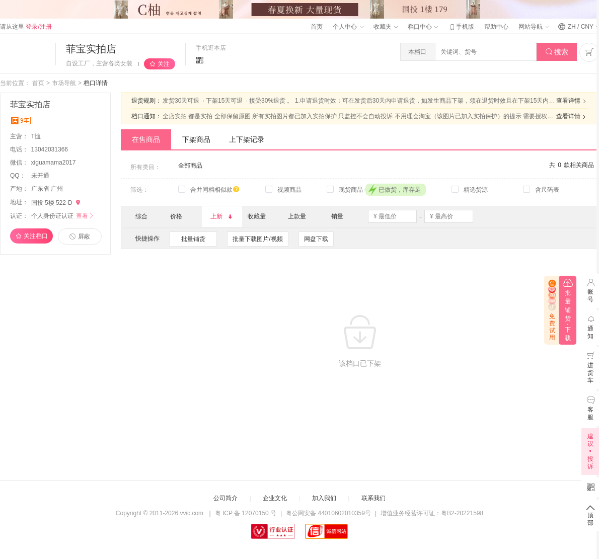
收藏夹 (385, 26)
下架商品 (196, 139)
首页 (317, 26)
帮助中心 (496, 26)
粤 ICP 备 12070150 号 (246, 513)
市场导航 (64, 83)
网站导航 (533, 26)
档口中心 (423, 26)
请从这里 (26, 26)
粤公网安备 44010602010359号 (328, 513)
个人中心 (348, 26)
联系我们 (373, 498)
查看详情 (572, 101)
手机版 (461, 26)
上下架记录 (246, 139)
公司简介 (225, 498)
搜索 (557, 52)
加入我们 (324, 498)
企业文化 (275, 498)
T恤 (37, 136)
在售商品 (146, 139)
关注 (164, 63)
